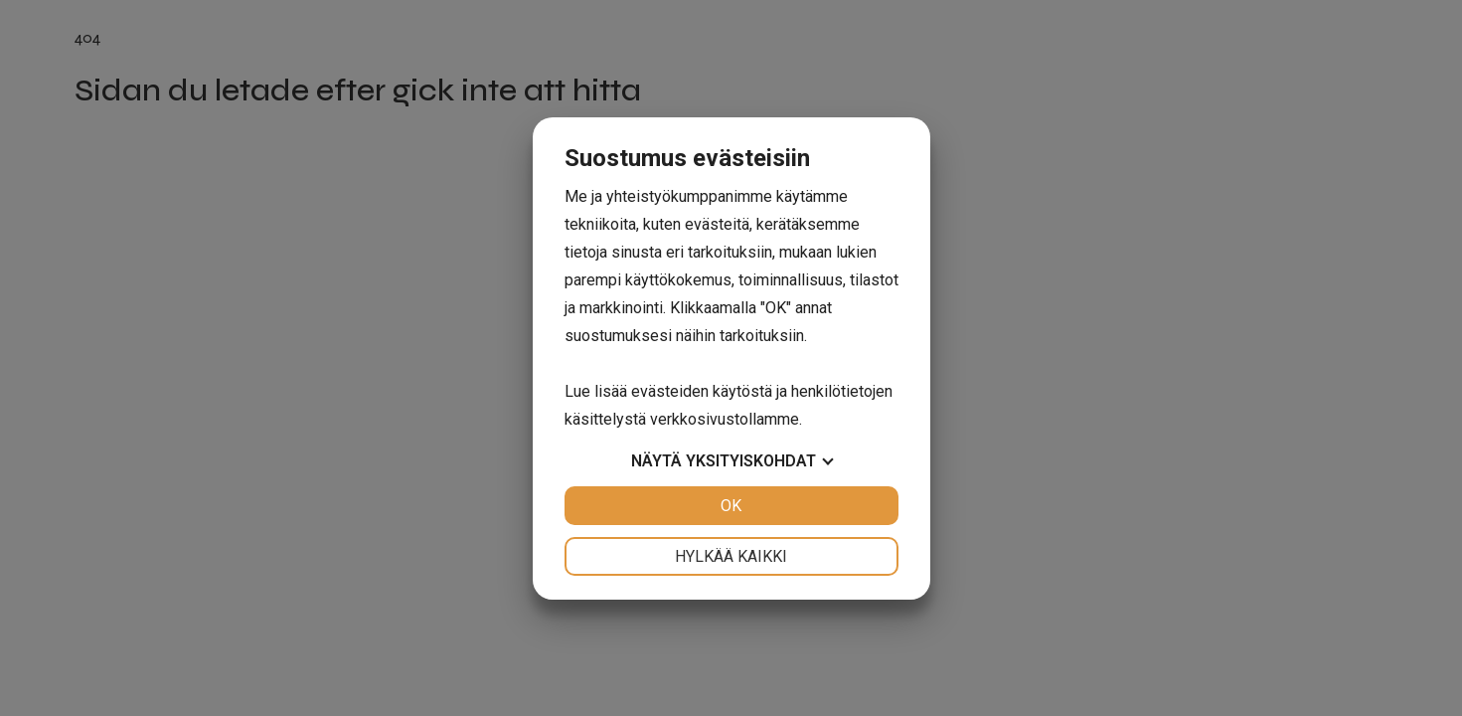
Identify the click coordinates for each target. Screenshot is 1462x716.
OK (731, 505)
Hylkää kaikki (731, 556)
